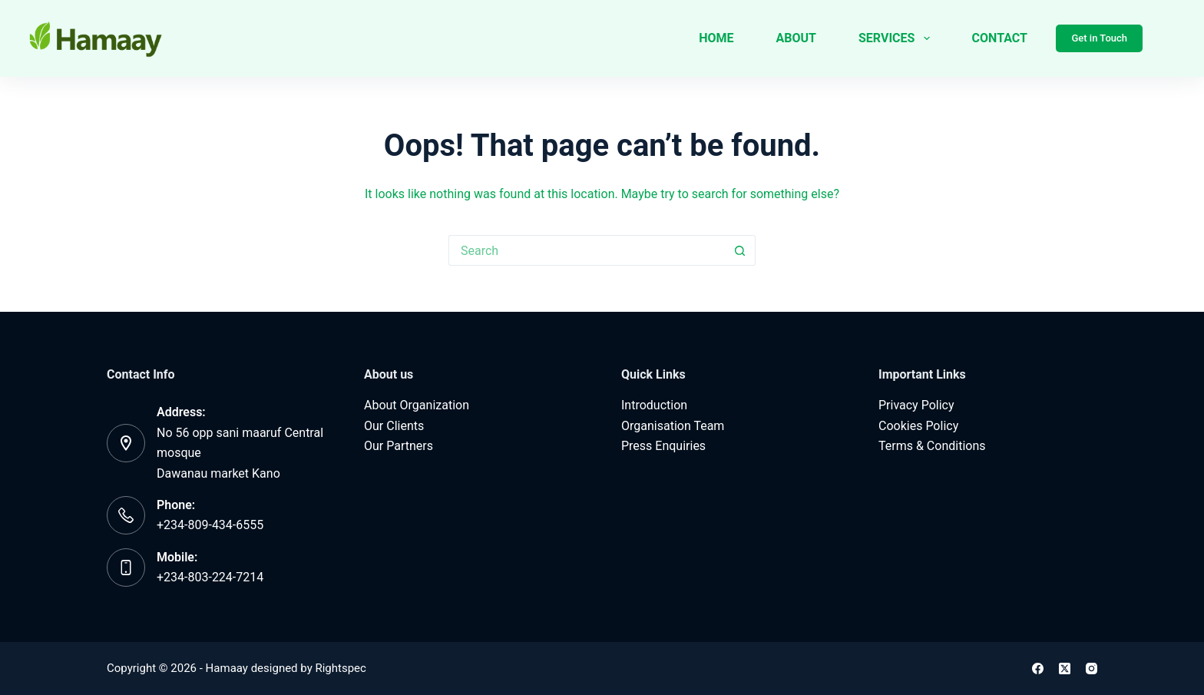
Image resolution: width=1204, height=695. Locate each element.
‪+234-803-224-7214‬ (210, 577)
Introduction (654, 405)
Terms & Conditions (932, 446)
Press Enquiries (663, 446)
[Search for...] (586, 250)
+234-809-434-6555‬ (210, 525)
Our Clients (394, 426)
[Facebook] (1038, 668)
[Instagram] (1091, 668)
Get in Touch (1099, 38)
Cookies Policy (918, 426)
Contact (999, 38)
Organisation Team (672, 426)
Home (716, 38)
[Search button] (740, 250)
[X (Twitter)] (1064, 668)
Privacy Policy (916, 405)
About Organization (416, 405)
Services (897, 38)
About (796, 38)
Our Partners (398, 446)
